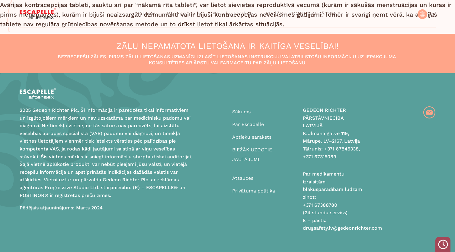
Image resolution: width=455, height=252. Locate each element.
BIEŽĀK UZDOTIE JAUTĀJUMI (301, 13)
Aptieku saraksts (234, 13)
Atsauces (242, 178)
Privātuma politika (253, 191)
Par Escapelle (184, 13)
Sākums (146, 13)
